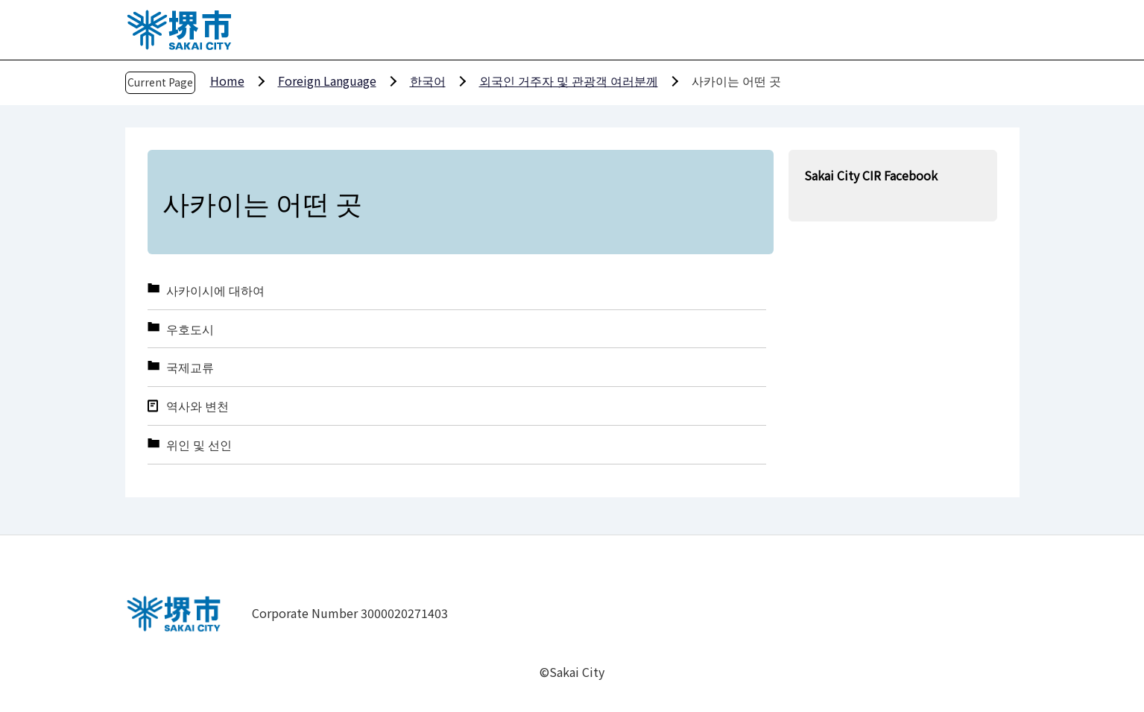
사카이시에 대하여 (215, 290)
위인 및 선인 (199, 445)
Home (227, 80)
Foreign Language (327, 80)
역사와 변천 (197, 406)
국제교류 (190, 367)
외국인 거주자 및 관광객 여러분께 (568, 80)
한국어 (428, 80)
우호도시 (190, 329)
